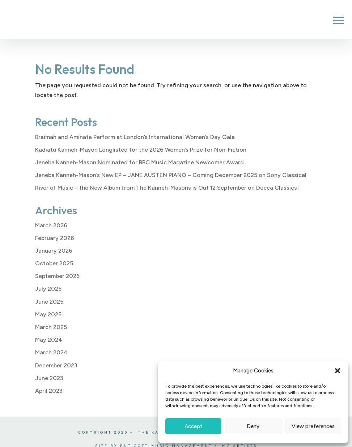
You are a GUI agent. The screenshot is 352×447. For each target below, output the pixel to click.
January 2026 (53, 250)
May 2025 (48, 314)
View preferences (313, 426)
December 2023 (56, 365)
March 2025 (51, 327)
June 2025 (49, 301)
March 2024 (51, 352)
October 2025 (54, 263)
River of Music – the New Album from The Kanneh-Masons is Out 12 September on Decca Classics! (167, 187)
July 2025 (48, 288)
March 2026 (51, 225)
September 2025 (57, 276)
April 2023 (49, 390)
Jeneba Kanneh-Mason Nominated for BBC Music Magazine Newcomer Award (139, 162)
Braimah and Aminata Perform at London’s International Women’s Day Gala (135, 137)
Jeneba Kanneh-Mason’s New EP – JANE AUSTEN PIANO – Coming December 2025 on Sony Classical (170, 175)
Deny (253, 426)
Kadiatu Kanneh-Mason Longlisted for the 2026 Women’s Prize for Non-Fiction (140, 149)
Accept (194, 426)
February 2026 (54, 238)
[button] (337, 370)
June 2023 (49, 378)
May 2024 (48, 339)
